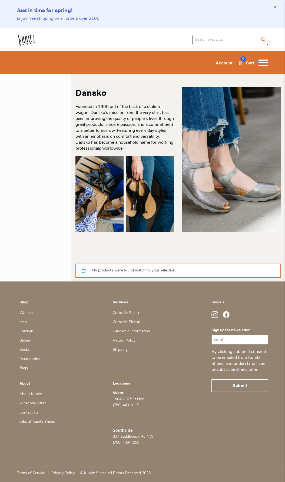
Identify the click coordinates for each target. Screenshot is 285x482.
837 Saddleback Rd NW (133, 437)
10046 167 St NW (128, 399)
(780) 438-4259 (126, 443)
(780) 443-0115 (126, 405)
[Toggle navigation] (263, 62)
